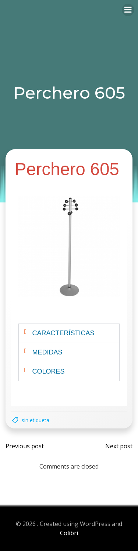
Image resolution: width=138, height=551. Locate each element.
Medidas (47, 352)
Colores (48, 371)
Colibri (69, 533)
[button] (69, 333)
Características (63, 333)
